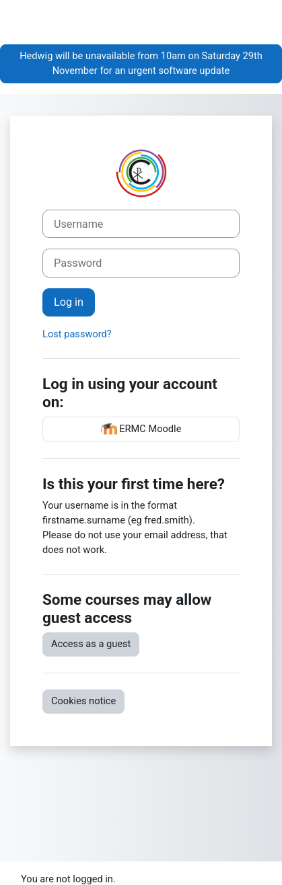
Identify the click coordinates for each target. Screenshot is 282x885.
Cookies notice (83, 701)
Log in (68, 302)
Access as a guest (91, 644)
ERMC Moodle (141, 429)
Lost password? (77, 334)
